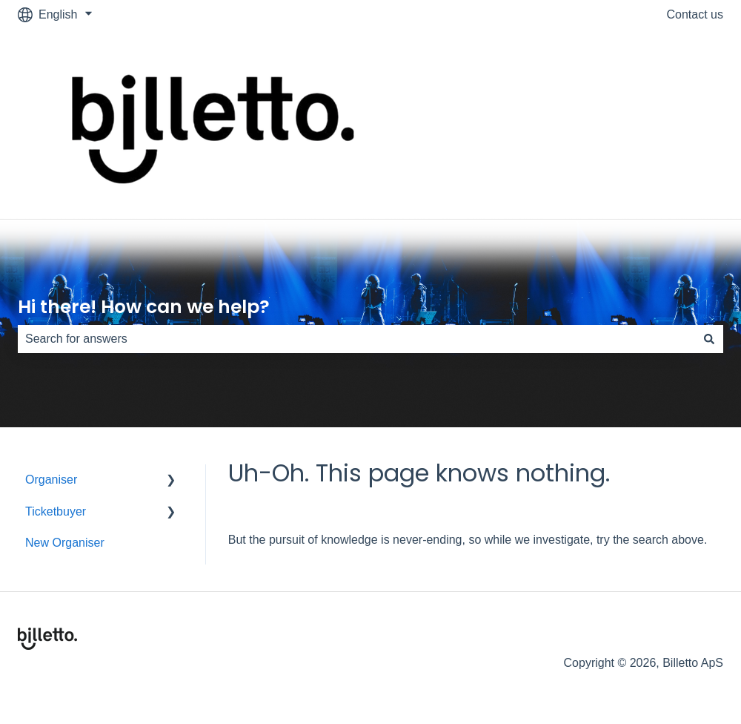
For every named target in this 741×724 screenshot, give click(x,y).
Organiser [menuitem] (51, 479)
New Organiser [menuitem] (64, 542)
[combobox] (356, 339)
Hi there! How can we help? (144, 307)
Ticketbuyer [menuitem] (55, 511)
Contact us (695, 14)
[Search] (709, 339)
